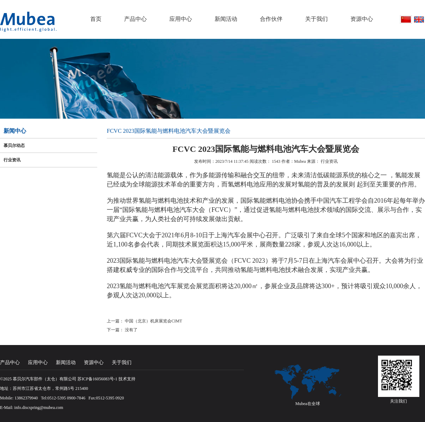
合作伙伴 (271, 19)
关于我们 (316, 19)
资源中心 (361, 19)
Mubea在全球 (307, 403)
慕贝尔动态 (14, 145)
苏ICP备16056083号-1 (97, 378)
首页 (95, 19)
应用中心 (180, 19)
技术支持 (126, 378)
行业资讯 (12, 159)
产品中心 (135, 19)
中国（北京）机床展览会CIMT (153, 321)
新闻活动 (226, 19)
